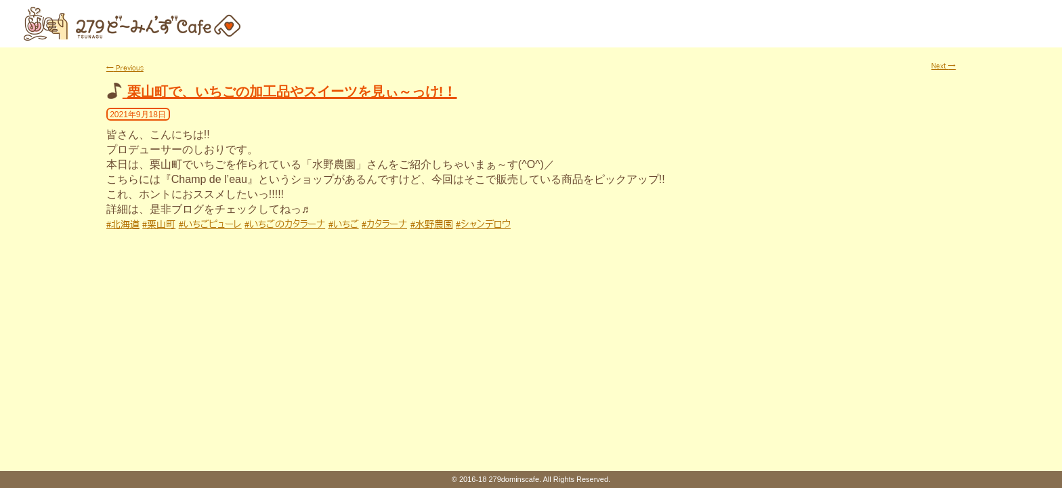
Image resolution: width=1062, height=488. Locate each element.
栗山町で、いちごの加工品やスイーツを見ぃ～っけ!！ (292, 91)
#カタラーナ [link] (384, 224)
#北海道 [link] (123, 224)
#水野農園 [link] (431, 224)
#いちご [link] (343, 224)
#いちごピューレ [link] (210, 224)
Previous (125, 67)
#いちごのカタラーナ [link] (285, 224)
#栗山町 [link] (158, 224)
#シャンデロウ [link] (483, 224)
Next (943, 65)
